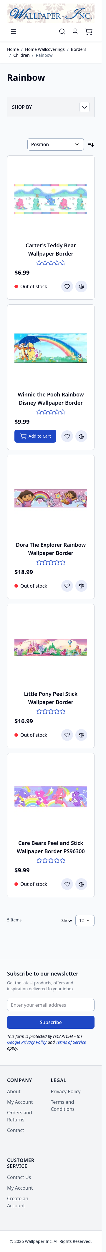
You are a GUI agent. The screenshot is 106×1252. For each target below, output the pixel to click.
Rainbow (44, 55)
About (13, 1091)
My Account (20, 1102)
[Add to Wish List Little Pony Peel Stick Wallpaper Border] (67, 735)
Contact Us (19, 1177)
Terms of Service (71, 1042)
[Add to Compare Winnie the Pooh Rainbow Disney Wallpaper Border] (81, 436)
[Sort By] (55, 144)
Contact (15, 1130)
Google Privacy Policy (27, 1042)
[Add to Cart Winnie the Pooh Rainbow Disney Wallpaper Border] (35, 436)
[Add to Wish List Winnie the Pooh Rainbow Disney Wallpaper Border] (67, 436)
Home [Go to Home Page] (13, 49)
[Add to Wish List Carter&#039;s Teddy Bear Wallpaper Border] (67, 286)
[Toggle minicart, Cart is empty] (89, 31)
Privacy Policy (66, 1091)
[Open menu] (13, 31)
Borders (78, 49)
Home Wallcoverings (45, 49)
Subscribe (51, 1022)
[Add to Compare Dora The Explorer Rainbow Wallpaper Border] (81, 586)
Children (21, 55)
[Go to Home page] (51, 13)
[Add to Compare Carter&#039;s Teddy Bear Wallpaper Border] (81, 286)
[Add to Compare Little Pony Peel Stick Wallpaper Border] (81, 735)
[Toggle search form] (62, 31)
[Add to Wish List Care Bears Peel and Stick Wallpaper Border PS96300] (67, 884)
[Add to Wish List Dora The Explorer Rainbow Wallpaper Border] (67, 586)
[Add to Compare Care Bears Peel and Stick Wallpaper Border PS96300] (81, 884)
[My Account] (75, 31)
